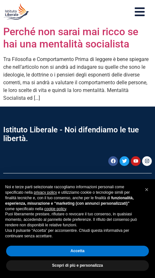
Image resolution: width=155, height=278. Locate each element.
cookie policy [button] (55, 209)
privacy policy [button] (45, 192)
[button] (146, 189)
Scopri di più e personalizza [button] (77, 265)
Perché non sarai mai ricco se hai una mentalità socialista (70, 38)
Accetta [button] (77, 251)
